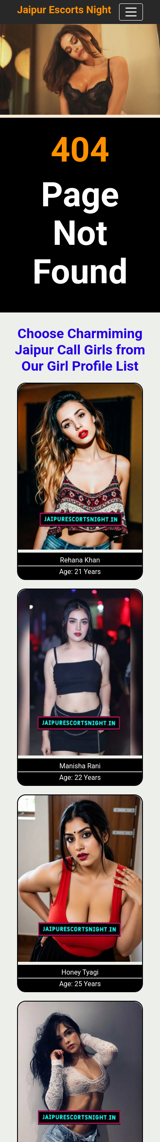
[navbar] (131, 12)
